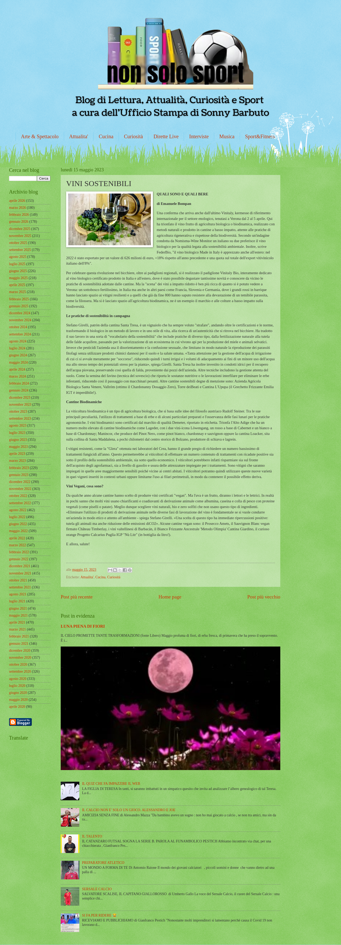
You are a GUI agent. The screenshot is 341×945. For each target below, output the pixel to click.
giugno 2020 (18, 693)
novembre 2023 (20, 404)
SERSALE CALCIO (97, 889)
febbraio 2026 (19, 215)
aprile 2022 (17, 538)
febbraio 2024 (19, 383)
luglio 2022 (17, 517)
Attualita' (78, 136)
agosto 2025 (17, 257)
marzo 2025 (17, 292)
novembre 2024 (20, 320)
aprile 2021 (17, 622)
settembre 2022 (20, 503)
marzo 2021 (17, 629)
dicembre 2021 (19, 566)
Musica (227, 136)
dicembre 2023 (19, 397)
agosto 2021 (17, 594)
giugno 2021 (18, 608)
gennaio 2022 (18, 559)
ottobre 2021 (18, 580)
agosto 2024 (17, 341)
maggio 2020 (18, 700)
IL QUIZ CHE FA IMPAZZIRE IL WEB (111, 784)
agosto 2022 (17, 510)
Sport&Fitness (260, 136)
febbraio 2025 (19, 299)
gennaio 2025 (18, 306)
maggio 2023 (18, 447)
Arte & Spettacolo (40, 136)
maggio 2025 (18, 278)
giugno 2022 (18, 524)
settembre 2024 (20, 334)
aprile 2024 (17, 369)
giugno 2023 (18, 440)
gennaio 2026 (18, 222)
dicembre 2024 (19, 313)
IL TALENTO (92, 836)
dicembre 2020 (19, 650)
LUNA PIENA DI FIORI (83, 626)
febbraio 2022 (19, 552)
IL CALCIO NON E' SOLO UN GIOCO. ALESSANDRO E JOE (128, 810)
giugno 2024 (18, 355)
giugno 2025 (18, 271)
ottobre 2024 (18, 327)
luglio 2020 (17, 686)
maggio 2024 (18, 362)
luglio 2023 (17, 433)
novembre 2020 (20, 657)
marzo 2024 (17, 376)
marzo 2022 (17, 545)
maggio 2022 (18, 531)
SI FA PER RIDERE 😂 (99, 915)
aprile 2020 (17, 707)
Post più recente (76, 597)
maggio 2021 (18, 615)
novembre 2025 (20, 236)
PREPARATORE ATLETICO (103, 863)
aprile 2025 (17, 285)
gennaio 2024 (18, 390)
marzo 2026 (17, 208)
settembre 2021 (20, 587)
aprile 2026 (17, 201)
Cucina (106, 136)
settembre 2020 (20, 671)
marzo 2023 (17, 461)
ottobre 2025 (18, 243)
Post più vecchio (263, 597)
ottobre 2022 (18, 496)
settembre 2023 (20, 418)
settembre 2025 (20, 250)
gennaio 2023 (18, 475)
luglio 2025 (17, 264)
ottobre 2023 (18, 411)
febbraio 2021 (19, 636)
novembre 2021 (20, 573)
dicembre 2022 (19, 482)
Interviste (199, 136)
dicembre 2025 (19, 229)
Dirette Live (166, 136)
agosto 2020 (17, 679)
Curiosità (133, 136)
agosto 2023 (17, 425)
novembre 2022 (20, 489)
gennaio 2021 (18, 644)
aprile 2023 (17, 454)
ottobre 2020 (18, 664)
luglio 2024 (17, 348)
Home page (170, 597)
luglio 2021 (17, 601)
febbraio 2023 (19, 468)
